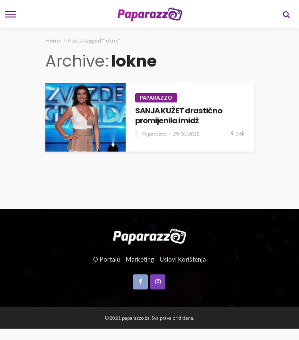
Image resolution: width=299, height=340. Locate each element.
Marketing (140, 259)
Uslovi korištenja (183, 259)
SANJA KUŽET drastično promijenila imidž (178, 116)
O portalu (106, 259)
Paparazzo (156, 97)
